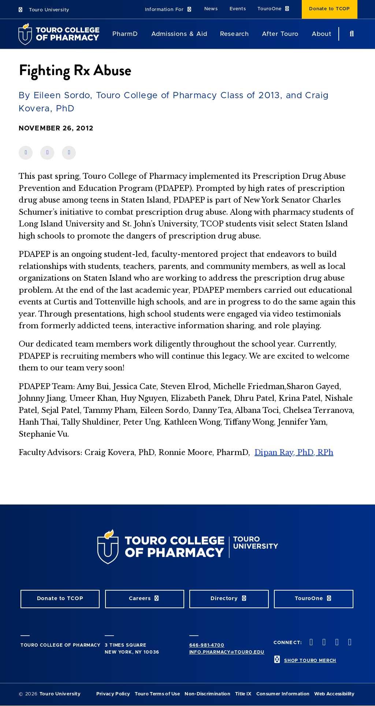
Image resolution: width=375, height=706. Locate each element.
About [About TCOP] (321, 34)
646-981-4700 (206, 645)
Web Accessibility (334, 694)
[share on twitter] (69, 153)
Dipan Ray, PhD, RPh (294, 452)
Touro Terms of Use (157, 694)
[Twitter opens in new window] (323, 642)
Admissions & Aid (179, 34)
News (211, 9)
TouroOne (273, 9)
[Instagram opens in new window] (336, 642)
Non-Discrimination (207, 694)
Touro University (43, 10)
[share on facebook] (26, 153)
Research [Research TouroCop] (234, 34)
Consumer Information (282, 694)
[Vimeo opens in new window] (349, 642)
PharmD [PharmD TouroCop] (125, 34)
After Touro (280, 34)
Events (238, 9)
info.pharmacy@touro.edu (226, 652)
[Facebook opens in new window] (310, 642)
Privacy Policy (113, 694)
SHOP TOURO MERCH (310, 660)
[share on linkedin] (47, 153)
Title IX (243, 694)
